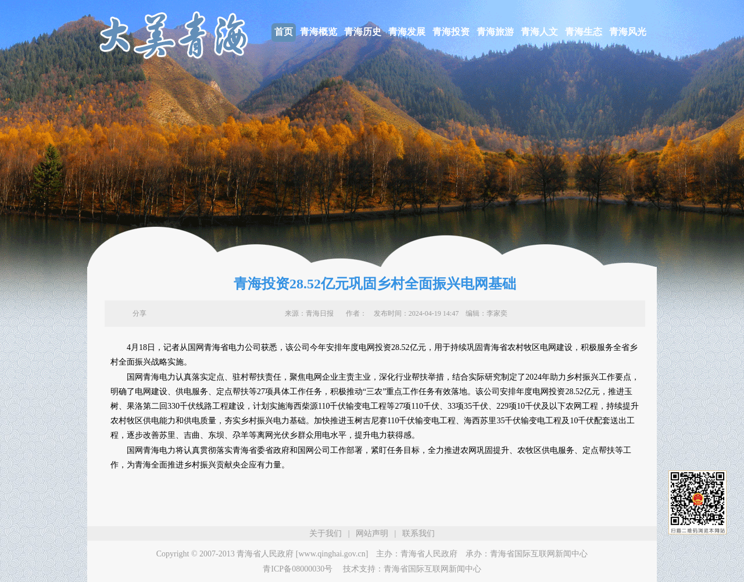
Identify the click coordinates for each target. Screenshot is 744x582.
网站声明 (372, 533)
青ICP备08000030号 (297, 569)
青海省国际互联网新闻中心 (539, 553)
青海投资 (451, 32)
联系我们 (418, 533)
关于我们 (325, 533)
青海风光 (627, 32)
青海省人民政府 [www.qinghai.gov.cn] (302, 553)
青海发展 (406, 32)
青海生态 (583, 32)
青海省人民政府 (428, 553)
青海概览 (318, 32)
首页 (283, 32)
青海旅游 (495, 32)
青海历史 (362, 32)
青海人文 (539, 32)
